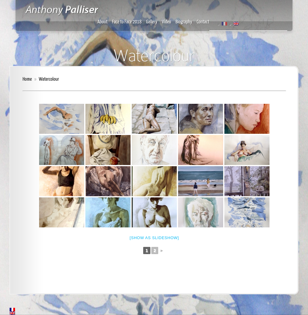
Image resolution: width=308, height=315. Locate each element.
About (102, 22)
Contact (203, 22)
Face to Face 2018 (127, 22)
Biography (184, 22)
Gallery (151, 22)
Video (166, 22)
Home (27, 79)
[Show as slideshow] (154, 238)
